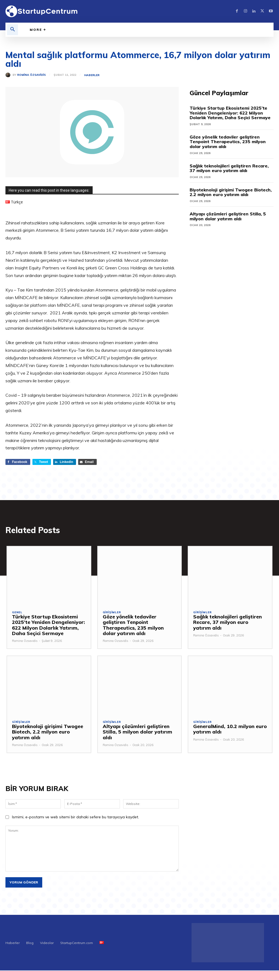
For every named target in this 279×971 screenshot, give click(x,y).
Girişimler (112, 613)
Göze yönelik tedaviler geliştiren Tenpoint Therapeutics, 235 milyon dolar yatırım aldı (228, 141)
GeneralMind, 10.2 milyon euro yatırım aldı (228, 729)
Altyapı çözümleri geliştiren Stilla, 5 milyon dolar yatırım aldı (228, 216)
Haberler (91, 75)
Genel (17, 613)
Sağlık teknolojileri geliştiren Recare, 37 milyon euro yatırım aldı (229, 168)
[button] (12, 29)
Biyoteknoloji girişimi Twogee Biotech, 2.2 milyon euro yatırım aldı (231, 192)
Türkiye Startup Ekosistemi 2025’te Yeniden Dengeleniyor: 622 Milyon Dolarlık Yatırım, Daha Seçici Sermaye (230, 112)
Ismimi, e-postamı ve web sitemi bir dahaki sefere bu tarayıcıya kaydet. (75, 817)
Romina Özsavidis (31, 75)
